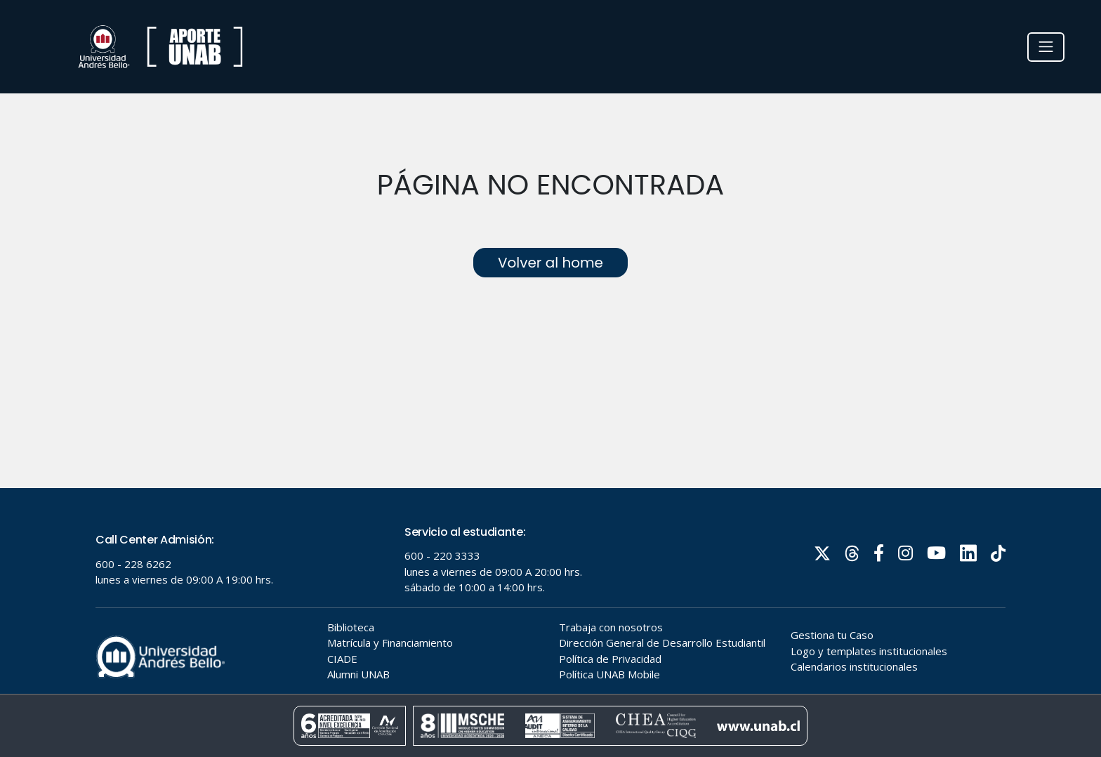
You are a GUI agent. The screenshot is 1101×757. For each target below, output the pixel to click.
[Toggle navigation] (1045, 47)
